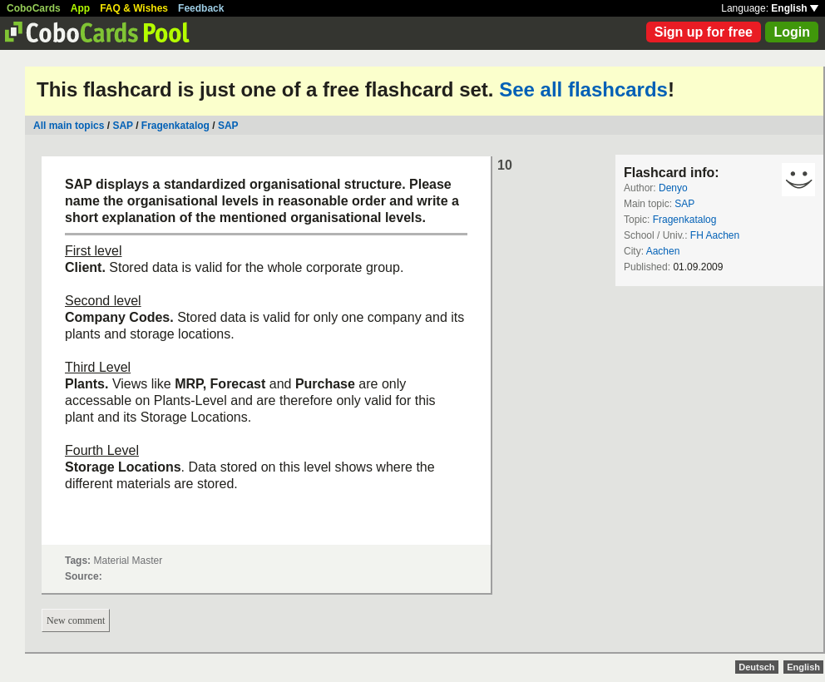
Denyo (673, 188)
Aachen (663, 251)
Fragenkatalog (175, 125)
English (794, 8)
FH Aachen (714, 235)
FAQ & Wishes (134, 8)
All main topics (68, 125)
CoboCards (34, 8)
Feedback (201, 8)
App (80, 8)
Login (791, 32)
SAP (122, 125)
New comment (76, 620)
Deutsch (756, 667)
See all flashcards (583, 89)
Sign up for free (704, 32)
